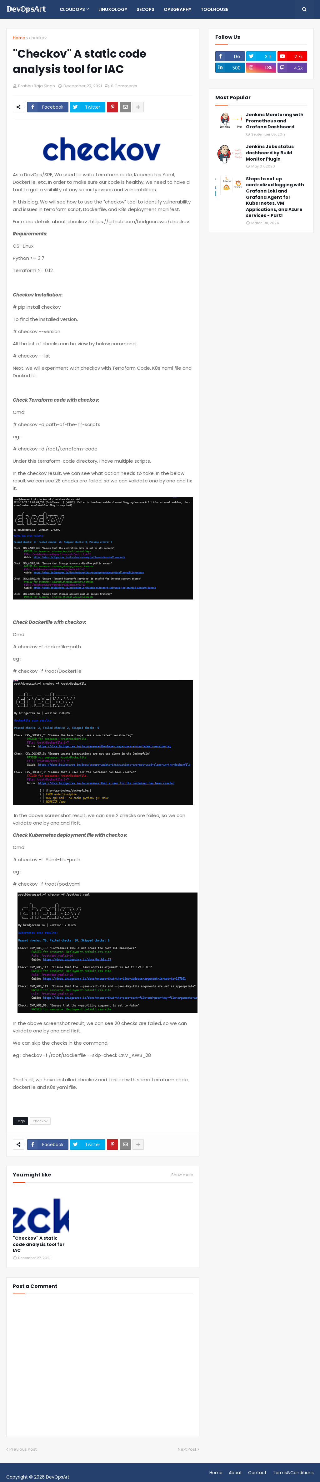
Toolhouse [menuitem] (214, 9)
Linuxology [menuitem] (112, 9)
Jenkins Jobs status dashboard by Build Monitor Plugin (270, 153)
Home (19, 38)
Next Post (187, 1449)
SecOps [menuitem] (145, 9)
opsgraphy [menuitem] (177, 9)
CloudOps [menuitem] (72, 9)
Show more (182, 1174)
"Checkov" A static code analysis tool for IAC (39, 1244)
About (235, 1472)
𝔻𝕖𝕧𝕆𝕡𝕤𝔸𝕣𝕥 (26, 9)
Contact (257, 1472)
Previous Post (23, 1449)
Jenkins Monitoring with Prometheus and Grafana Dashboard (274, 121)
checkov (38, 38)
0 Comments (124, 86)
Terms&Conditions (293, 1472)
